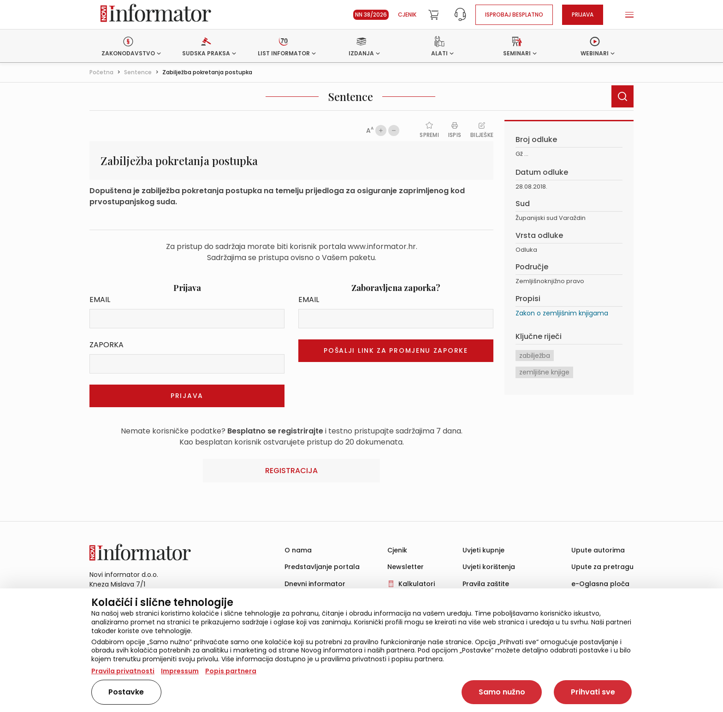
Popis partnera (230, 671)
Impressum (180, 671)
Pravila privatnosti (122, 671)
